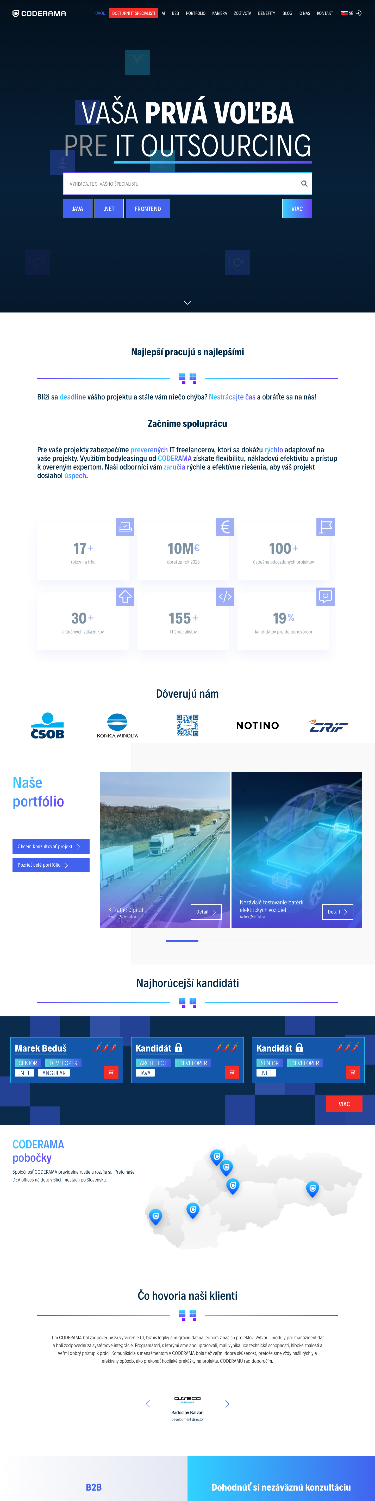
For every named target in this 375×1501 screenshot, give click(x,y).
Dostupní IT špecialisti (133, 13)
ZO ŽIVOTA (242, 13)
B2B (175, 13)
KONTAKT (325, 13)
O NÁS (304, 13)
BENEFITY (266, 13)
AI (163, 13)
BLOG (287, 13)
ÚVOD (100, 13)
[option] (47, 725)
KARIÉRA (219, 13)
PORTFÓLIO (195, 13)
